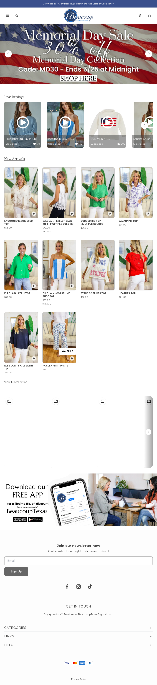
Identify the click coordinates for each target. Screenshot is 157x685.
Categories (78, 628)
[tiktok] (90, 586)
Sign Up (16, 571)
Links (78, 636)
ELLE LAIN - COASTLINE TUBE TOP (56, 295)
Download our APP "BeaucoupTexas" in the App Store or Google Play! (78, 3)
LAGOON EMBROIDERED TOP (18, 222)
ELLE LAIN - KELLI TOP (17, 293)
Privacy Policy (78, 679)
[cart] (149, 15)
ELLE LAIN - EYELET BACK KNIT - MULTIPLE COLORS (57, 222)
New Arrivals (14, 158)
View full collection (15, 382)
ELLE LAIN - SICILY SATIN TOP (18, 367)
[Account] (140, 15)
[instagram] (78, 586)
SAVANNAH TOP (128, 221)
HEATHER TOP (127, 293)
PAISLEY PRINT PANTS (55, 365)
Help (78, 645)
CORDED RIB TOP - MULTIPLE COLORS (92, 222)
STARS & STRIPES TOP (94, 293)
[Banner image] (78, 54)
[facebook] (67, 586)
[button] (8, 54)
